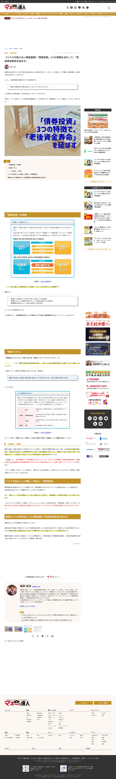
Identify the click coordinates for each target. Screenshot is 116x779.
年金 (38, 735)
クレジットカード (63, 726)
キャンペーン (53, 14)
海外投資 (29, 719)
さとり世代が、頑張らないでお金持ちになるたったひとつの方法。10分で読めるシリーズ (46, 620)
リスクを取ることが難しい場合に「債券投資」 (23, 174)
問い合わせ (33, 758)
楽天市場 (61, 719)
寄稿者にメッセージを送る (27, 606)
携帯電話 (61, 728)
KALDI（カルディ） (53, 715)
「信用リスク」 (13, 168)
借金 (60, 735)
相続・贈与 (29, 737)
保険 (61, 14)
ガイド (34, 748)
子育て (103, 739)
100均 (60, 713)
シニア (45, 14)
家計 (93, 741)
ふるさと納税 (40, 737)
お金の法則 (104, 735)
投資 (32, 14)
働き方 (93, 737)
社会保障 (104, 741)
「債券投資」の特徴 (14, 165)
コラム (93, 14)
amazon (50, 728)
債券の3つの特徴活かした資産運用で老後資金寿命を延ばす (27, 177)
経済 (71, 737)
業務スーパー (51, 717)
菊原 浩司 (25, 586)
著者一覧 (20, 758)
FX (27, 717)
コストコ (61, 715)
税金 (66, 14)
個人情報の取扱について (65, 758)
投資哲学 (29, 721)
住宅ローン (51, 735)
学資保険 (17, 737)
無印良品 (50, 721)
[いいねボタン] (52, 577)
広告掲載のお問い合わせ (48, 758)
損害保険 (17, 735)
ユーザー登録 (102, 703)
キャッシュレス (52, 726)
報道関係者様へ (26, 758)
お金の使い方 (95, 735)
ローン (72, 14)
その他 (100, 14)
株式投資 (39, 713)
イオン (50, 719)
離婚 (103, 737)
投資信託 (29, 715)
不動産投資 (40, 715)
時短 (103, 743)
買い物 (103, 713)
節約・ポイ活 (38, 13)
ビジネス (79, 14)
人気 (19, 14)
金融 (103, 715)
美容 (60, 723)
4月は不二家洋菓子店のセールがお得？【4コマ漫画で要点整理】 (29, 18)
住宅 (93, 739)
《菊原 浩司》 (77, 544)
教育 (93, 743)
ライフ (86, 14)
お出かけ (94, 715)
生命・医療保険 (9, 737)
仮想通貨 (39, 717)
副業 (81, 735)
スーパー (61, 721)
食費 (49, 723)
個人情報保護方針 (76, 758)
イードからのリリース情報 (92, 758)
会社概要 (83, 758)
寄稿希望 (39, 758)
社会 (81, 737)
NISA (38, 719)
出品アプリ (61, 717)
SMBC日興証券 (45, 281)
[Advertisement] (43, 665)
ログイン (84, 703)
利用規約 (57, 758)
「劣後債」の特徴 (15, 171)
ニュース (25, 14)
